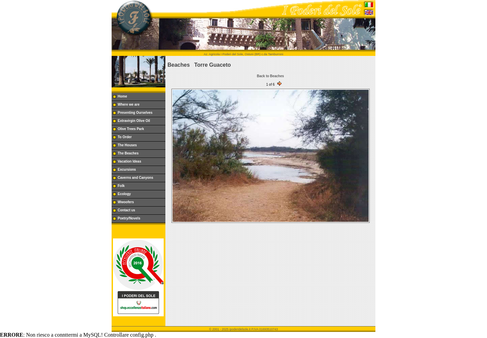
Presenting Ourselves (135, 112)
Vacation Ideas (129, 161)
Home (122, 96)
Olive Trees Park (131, 129)
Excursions (127, 169)
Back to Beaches (270, 76)
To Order (125, 137)
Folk (121, 186)
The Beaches (128, 153)
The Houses (127, 145)
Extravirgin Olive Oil (134, 121)
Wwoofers (126, 202)
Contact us (126, 210)
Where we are (128, 104)
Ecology (124, 194)
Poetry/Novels (129, 218)
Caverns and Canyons (135, 177)
